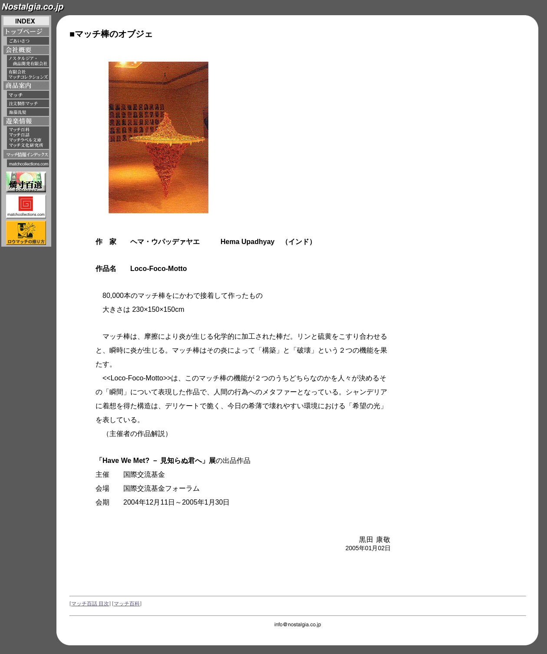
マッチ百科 (127, 604)
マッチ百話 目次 (90, 604)
